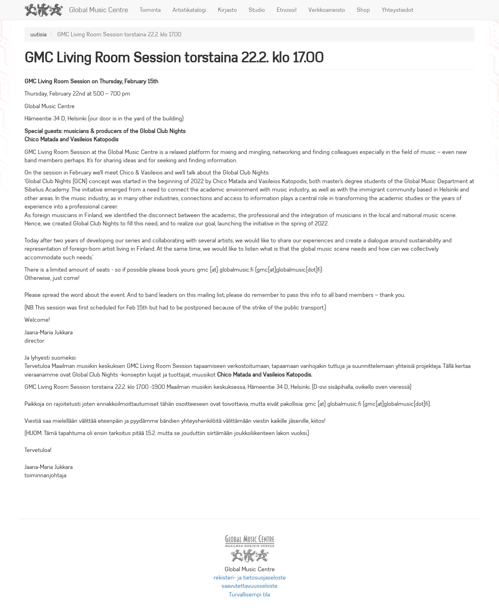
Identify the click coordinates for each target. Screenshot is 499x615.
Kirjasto (227, 9)
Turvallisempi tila (249, 594)
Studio (257, 9)
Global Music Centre (98, 10)
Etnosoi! (286, 9)
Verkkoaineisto (326, 9)
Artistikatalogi (189, 9)
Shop (363, 9)
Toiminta (150, 9)
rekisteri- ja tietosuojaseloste (250, 577)
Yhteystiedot (397, 9)
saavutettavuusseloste (249, 585)
